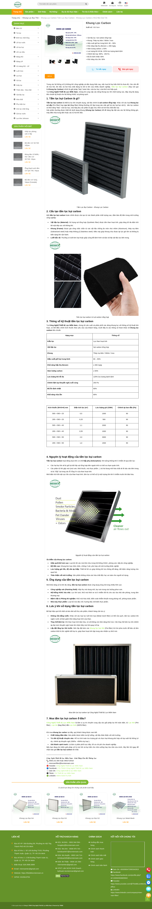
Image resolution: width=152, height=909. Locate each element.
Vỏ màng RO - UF (22, 66)
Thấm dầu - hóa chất (24, 90)
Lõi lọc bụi (20, 47)
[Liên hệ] (148, 895)
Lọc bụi (19, 76)
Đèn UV (19, 28)
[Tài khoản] (120, 4)
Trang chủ (17, 12)
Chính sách (108, 12)
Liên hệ (119, 12)
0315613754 (25, 877)
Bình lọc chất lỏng (22, 38)
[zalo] (148, 876)
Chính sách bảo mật (98, 855)
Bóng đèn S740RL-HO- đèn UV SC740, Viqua (32, 156)
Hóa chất (19, 99)
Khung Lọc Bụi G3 (60, 818)
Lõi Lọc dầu (20, 52)
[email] (148, 882)
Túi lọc (18, 33)
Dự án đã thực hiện (70, 12)
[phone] (148, 869)
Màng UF (19, 61)
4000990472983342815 (129, 869)
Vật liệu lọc (20, 95)
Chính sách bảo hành (99, 865)
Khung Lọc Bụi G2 (92, 818)
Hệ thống (53, 12)
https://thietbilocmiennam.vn (32, 873)
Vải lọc (18, 80)
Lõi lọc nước (20, 42)
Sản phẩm (30, 12)
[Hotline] (104, 4)
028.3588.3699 (29, 865)
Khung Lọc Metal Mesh (125, 818)
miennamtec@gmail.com (29, 869)
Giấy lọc (19, 85)
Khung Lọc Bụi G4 (26, 818)
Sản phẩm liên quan (76, 782)
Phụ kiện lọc (20, 104)
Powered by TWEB (58, 905)
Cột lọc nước (21, 114)
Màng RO (19, 57)
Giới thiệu (42, 12)
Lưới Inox (19, 71)
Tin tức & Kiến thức (90, 12)
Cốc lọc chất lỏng (22, 109)
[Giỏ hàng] (112, 4)
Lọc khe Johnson (22, 118)
